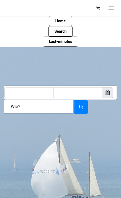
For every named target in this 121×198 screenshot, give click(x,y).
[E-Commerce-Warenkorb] (97, 7)
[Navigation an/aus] (111, 8)
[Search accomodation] (81, 107)
